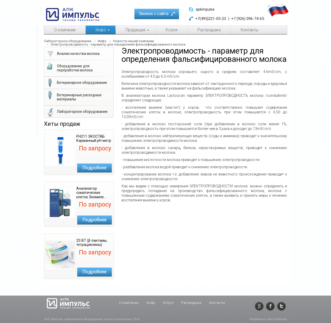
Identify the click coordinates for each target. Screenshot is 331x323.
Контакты (217, 303)
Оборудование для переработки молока (69, 67)
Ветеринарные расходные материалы (74, 96)
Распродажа (191, 303)
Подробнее (94, 168)
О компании (129, 303)
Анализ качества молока (73, 54)
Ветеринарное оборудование (76, 83)
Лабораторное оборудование (77, 112)
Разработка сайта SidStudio (268, 319)
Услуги (168, 303)
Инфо (150, 303)
